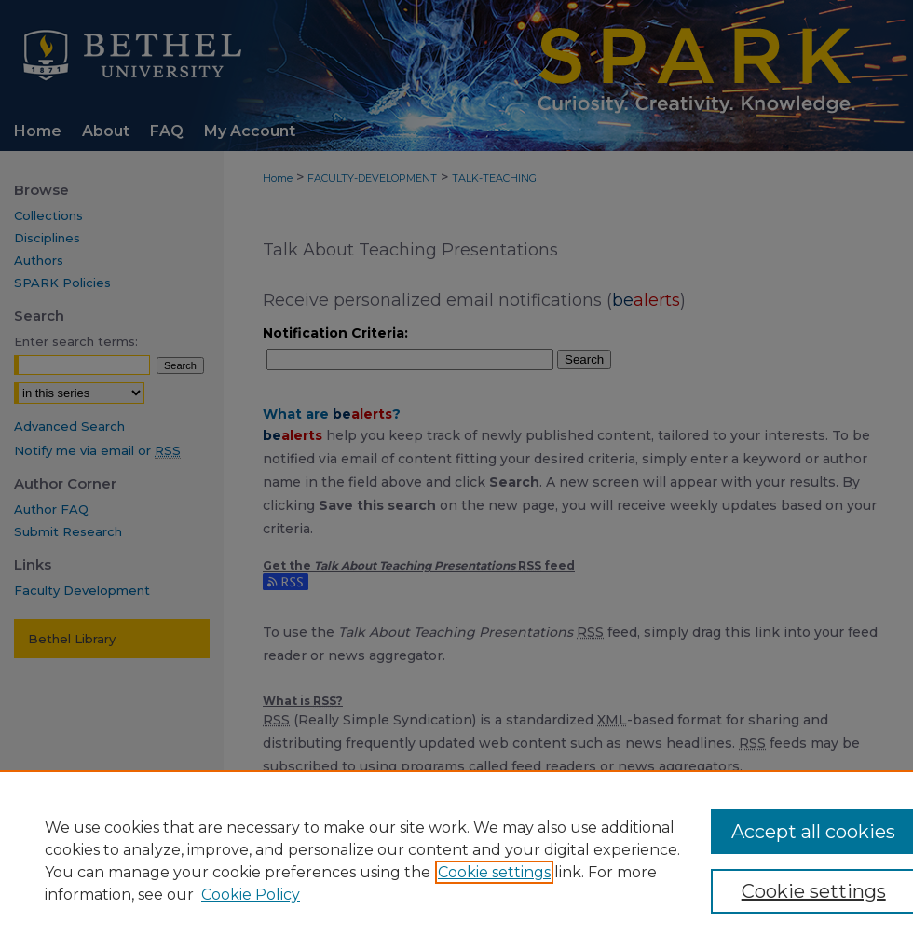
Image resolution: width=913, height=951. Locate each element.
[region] (456, 860)
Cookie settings (494, 872)
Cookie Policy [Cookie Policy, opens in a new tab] (250, 894)
